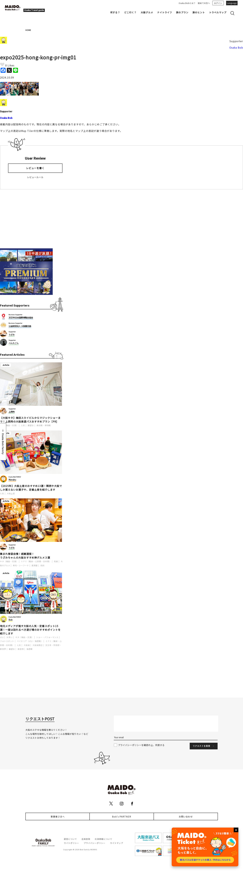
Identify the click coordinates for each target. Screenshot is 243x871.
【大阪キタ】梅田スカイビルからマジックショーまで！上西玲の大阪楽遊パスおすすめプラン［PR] (30, 419)
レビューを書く (35, 168)
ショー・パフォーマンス (47, 637)
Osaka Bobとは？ (187, 3)
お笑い (10, 637)
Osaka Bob (236, 47)
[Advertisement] (31, 219)
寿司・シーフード (21, 565)
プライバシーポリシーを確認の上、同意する (141, 745)
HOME (28, 30)
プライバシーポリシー (94, 843)
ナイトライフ (164, 12)
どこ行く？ (130, 12)
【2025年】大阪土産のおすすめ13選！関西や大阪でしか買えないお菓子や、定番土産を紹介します (31, 487)
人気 (23, 425)
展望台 (31, 425)
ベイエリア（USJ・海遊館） (30, 641)
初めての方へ (204, 3)
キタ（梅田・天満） (9, 425)
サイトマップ (116, 843)
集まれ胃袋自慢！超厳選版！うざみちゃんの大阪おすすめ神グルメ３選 (25, 555)
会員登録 (86, 838)
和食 (56, 561)
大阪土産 (11, 493)
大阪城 (27, 645)
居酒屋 (35, 565)
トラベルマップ (217, 12)
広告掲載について (103, 838)
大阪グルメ (147, 12)
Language (232, 3)
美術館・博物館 (44, 425)
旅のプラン (182, 12)
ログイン (218, 3)
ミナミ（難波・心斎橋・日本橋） (36, 561)
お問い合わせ (186, 816)
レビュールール (35, 177)
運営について (70, 838)
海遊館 (30, 649)
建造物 (21, 649)
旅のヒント (198, 12)
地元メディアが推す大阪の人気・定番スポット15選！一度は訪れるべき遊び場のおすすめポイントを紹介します (30, 629)
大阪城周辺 (38, 645)
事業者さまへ (58, 816)
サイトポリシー (71, 843)
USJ (2, 637)
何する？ (115, 12)
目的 (42, 565)
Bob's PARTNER (121, 816)
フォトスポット (7, 641)
